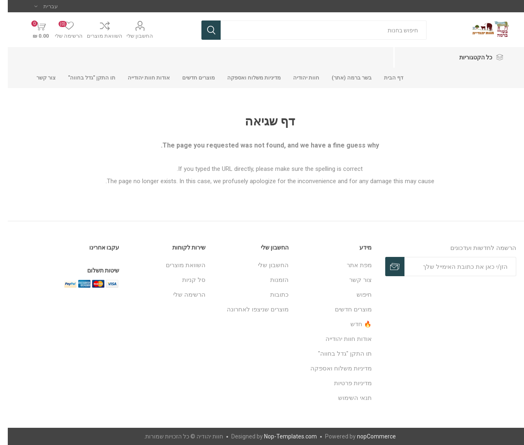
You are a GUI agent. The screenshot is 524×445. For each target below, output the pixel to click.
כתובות (271, 294)
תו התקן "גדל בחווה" (337, 353)
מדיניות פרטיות (345, 383)
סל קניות (186, 280)
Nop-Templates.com (282, 436)
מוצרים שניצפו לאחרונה (250, 309)
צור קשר (352, 280)
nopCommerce (368, 436)
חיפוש (356, 294)
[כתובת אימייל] (452, 266)
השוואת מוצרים (97, 36)
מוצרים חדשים (345, 309)
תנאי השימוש (347, 398)
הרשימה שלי (181, 294)
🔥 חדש (353, 324)
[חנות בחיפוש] (316, 30)
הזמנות (271, 280)
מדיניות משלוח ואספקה (333, 368)
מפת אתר (351, 265)
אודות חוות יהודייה (341, 339)
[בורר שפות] (38, 6)
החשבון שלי (132, 36)
